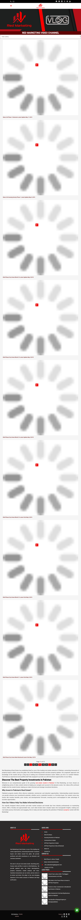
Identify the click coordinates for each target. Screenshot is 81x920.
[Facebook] (56, 1)
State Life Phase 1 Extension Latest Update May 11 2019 (17, 117)
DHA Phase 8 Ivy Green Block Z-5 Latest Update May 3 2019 (18, 357)
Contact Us (46, 851)
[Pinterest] (67, 1)
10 (36, 764)
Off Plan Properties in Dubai (50, 843)
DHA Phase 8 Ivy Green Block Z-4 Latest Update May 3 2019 (18, 437)
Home (44, 832)
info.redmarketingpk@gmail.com (52, 864)
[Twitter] (59, 1)
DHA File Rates (47, 834)
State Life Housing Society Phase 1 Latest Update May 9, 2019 (19, 197)
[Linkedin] (62, 1)
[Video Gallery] (40, 37)
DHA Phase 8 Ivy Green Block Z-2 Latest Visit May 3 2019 (17, 597)
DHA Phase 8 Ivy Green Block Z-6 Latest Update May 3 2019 (18, 277)
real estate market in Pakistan (45, 783)
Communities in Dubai (49, 840)
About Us (45, 848)
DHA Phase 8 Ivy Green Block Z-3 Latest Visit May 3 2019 (17, 517)
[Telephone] (10, 1)
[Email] (13, 1)
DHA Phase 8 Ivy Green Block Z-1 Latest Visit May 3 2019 (17, 677)
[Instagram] (64, 1)
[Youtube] (70, 1)
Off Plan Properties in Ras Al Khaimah (53, 846)
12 (43, 764)
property (66, 810)
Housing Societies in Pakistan (51, 837)
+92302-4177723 (47, 867)
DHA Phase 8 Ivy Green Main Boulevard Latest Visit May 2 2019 (19, 757)
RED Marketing (14, 914)
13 (46, 764)
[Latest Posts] (44, 876)
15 (52, 764)
